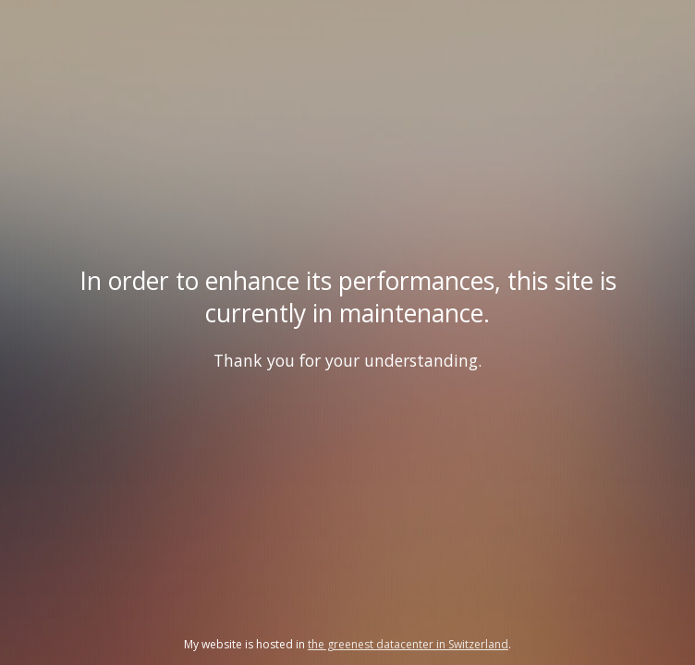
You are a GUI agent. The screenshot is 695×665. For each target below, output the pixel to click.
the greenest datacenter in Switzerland (408, 644)
